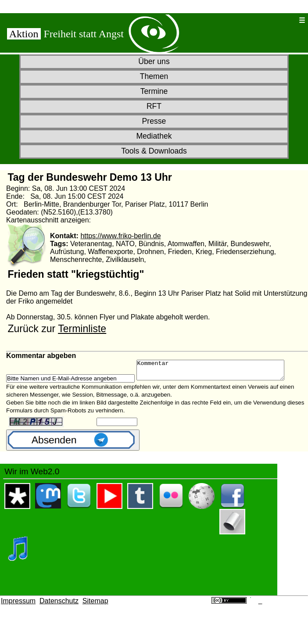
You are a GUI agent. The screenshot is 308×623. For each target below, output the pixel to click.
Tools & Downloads (154, 151)
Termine (154, 91)
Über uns (153, 61)
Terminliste (82, 328)
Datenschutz (59, 605)
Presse (154, 121)
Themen (154, 76)
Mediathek (154, 136)
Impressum (18, 605)
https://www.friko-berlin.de (120, 236)
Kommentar (219, 372)
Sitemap (95, 605)
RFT (154, 106)
